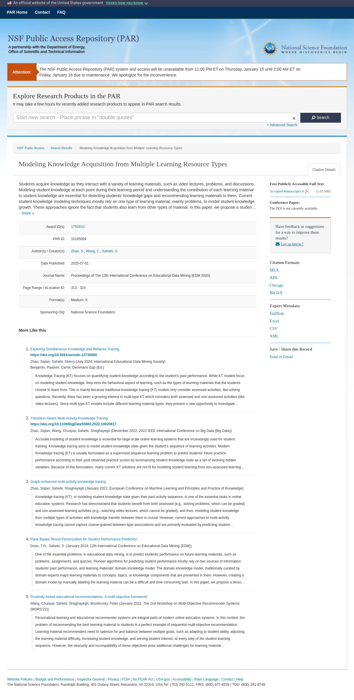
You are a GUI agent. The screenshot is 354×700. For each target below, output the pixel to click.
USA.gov (163, 679)
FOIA (126, 679)
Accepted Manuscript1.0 (289, 191)
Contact (42, 12)
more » (28, 213)
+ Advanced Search (282, 125)
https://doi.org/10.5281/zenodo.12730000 (64, 355)
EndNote (277, 313)
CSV (274, 328)
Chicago (276, 285)
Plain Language (206, 679)
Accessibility (181, 679)
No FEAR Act (143, 679)
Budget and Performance (54, 679)
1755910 (78, 227)
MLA (274, 270)
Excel (274, 321)
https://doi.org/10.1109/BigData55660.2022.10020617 (74, 424)
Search (320, 117)
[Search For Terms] (155, 118)
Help (239, 679)
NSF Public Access (30, 148)
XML (274, 336)
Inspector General (91, 679)
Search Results (61, 148)
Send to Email (281, 357)
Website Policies (20, 679)
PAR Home (17, 12)
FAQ (61, 12)
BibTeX (276, 293)
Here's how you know (127, 2)
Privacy (113, 679)
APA (274, 278)
